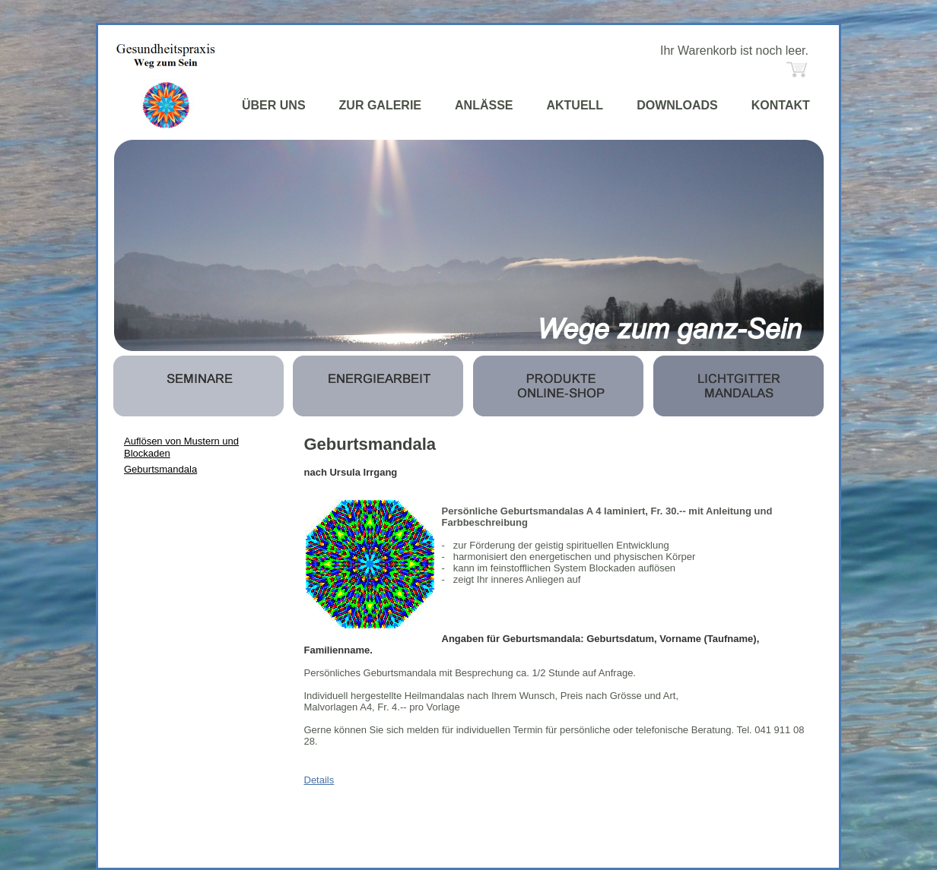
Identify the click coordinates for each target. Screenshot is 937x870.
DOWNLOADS (677, 105)
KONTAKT (780, 105)
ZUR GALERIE (380, 105)
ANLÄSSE (484, 105)
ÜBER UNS (274, 105)
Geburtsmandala (160, 469)
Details (319, 780)
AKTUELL (574, 105)
